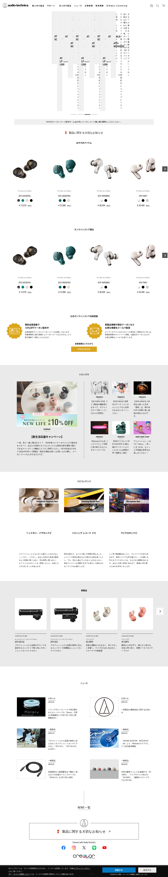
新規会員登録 (84, 310)
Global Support (94, 847)
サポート (51, 5)
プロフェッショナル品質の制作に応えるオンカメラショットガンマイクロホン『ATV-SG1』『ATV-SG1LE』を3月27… (63, 705)
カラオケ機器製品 (71, 844)
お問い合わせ (118, 835)
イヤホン (44, 850)
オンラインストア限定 (48, 842)
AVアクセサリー (47, 860)
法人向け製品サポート (97, 844)
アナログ (44, 857)
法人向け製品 (65, 5)
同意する (119, 870)
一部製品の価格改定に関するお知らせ (136, 672)
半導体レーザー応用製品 (73, 853)
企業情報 (89, 5)
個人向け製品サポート (97, 841)
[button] (74, 75)
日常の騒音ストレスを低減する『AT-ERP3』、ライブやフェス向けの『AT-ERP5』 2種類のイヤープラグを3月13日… (136, 736)
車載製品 (44, 863)
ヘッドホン (45, 847)
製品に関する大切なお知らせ (86, 94)
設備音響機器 (69, 841)
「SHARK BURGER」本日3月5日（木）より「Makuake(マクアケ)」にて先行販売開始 (135, 705)
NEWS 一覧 (84, 769)
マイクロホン (46, 853)
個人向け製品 (38, 5)
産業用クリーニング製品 (73, 847)
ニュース (78, 5)
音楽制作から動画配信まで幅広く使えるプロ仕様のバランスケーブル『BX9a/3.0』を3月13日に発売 (63, 736)
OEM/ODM (68, 850)
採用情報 (100, 5)
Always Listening (117, 5)
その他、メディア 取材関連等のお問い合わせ (121, 842)
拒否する (147, 870)
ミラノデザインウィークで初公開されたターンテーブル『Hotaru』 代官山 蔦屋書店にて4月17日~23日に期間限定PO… (63, 674)
